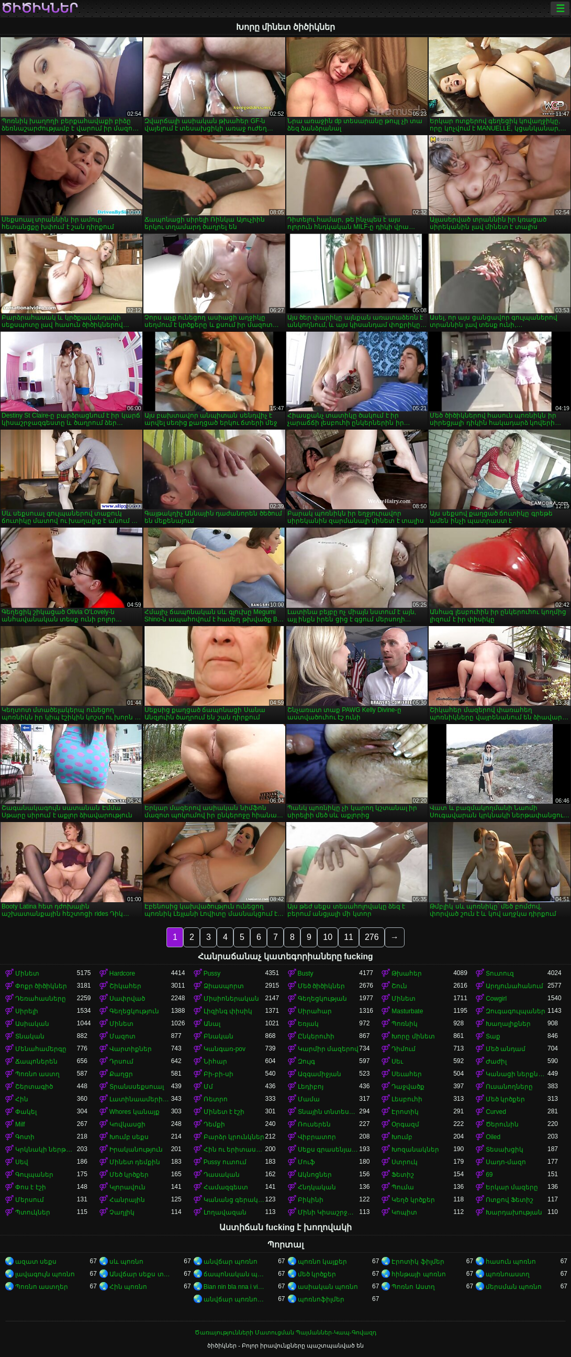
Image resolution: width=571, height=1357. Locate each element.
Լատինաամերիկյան (140, 1099)
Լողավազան (225, 1212)
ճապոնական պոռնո (234, 1274)
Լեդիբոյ (310, 1086)
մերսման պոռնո (514, 1286)
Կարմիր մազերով (328, 1049)
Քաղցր (121, 1074)
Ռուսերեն (314, 1124)
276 (372, 937)
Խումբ (401, 1137)
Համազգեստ (226, 1187)
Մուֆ (306, 1162)
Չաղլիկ (122, 1212)
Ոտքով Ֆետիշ (509, 1199)
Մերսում (29, 1199)
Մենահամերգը (40, 1049)
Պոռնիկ (404, 1023)
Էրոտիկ (405, 1111)
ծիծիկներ (39, 8)
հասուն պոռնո (511, 1261)
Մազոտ (122, 1036)
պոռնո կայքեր (322, 1261)
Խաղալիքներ (508, 1023)
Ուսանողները (509, 1086)
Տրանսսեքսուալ (136, 1086)
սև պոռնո (126, 1261)
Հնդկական (317, 1187)
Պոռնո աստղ (37, 1074)
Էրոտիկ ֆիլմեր (417, 1261)
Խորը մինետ (412, 1036)
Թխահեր (406, 973)
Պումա (402, 1187)
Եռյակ (308, 1023)
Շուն (399, 986)
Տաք (493, 1036)
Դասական (222, 1174)
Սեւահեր (406, 1074)
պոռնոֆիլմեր (321, 1299)
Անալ (212, 1023)
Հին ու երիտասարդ (234, 1149)
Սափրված (127, 998)
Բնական (218, 1036)
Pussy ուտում (225, 1162)
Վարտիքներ (130, 1049)
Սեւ (397, 1061)
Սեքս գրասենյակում (329, 1149)
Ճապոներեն (36, 1061)
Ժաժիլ (496, 1061)
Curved (496, 1111)
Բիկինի (310, 1199)
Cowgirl (496, 998)
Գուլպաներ (34, 1174)
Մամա (309, 1099)
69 (489, 1174)
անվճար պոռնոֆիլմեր (234, 1299)
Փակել (26, 1111)
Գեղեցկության (322, 998)
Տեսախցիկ (504, 1149)
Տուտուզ (500, 973)
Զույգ (306, 1061)
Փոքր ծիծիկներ (41, 986)
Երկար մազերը (512, 1187)
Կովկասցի (127, 1124)
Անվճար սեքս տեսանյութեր (140, 1274)
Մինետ (27, 973)
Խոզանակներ (415, 1149)
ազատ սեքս (36, 1261)
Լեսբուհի (406, 1099)
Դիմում (403, 1049)
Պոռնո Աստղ (412, 1286)
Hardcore (122, 973)
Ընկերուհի (316, 1036)
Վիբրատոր (317, 1137)
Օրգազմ (405, 1124)
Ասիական (32, 1023)
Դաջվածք (407, 1086)
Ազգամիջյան (319, 1074)
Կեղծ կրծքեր (412, 1199)
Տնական (29, 1036)
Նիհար (215, 1061)
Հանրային (127, 1199)
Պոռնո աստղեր (41, 1286)
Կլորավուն (127, 1187)
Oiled (493, 1137)
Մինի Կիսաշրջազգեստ (329, 1212)
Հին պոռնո (128, 1286)
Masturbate (407, 1011)
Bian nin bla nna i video (234, 1286)
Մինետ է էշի (224, 1111)
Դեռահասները (40, 998)
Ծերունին (502, 1124)
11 (348, 937)
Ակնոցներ (315, 1174)
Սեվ (21, 1162)
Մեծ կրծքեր (505, 1099)
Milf (20, 1124)
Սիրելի (26, 1011)
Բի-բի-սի (218, 1074)
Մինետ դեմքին (134, 1162)
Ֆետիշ (402, 1174)
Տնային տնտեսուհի (329, 1111)
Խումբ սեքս (129, 1137)
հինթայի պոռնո (418, 1274)
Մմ (208, 1086)
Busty (306, 973)
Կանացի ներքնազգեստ (516, 1074)
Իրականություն (136, 1149)
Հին (21, 1099)
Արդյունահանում (514, 986)
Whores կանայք (134, 1111)
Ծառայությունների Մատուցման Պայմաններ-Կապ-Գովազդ (285, 1332)
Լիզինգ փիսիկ (228, 1011)
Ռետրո (216, 1099)
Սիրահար (315, 1011)
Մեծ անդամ (505, 1049)
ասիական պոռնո (328, 1286)
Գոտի (25, 1137)
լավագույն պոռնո (45, 1274)
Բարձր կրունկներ (234, 1137)
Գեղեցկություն (134, 1011)
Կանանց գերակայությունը (234, 1199)
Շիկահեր (125, 986)
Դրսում (121, 1061)
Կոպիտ (404, 1212)
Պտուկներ (32, 1212)
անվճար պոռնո (230, 1261)
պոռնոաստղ (508, 1274)
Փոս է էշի (30, 1187)
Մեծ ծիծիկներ (321, 986)
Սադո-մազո (506, 1162)
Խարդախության (514, 1212)
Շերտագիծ (34, 1086)
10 (327, 937)
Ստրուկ (404, 1162)
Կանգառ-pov (224, 1049)
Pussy (212, 973)
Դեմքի (214, 1124)
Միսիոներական (231, 998)
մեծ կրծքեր (317, 1274)
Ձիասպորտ (224, 986)
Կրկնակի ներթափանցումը (46, 1149)
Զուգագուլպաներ (515, 1011)
